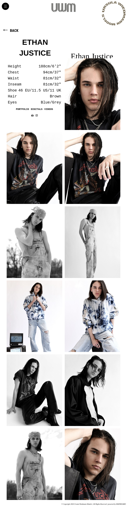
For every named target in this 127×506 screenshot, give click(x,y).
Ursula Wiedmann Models (63, 7)
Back (10, 30)
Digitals (36, 109)
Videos (48, 109)
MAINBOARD (121, 504)
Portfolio (22, 109)
